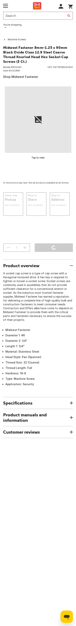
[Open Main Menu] (5, 6)
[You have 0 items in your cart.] (70, 6)
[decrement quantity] (8, 248)
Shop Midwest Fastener (20, 77)
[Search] (69, 15)
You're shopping (12, 24)
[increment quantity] (25, 248)
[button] (61, 6)
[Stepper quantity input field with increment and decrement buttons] (16, 248)
